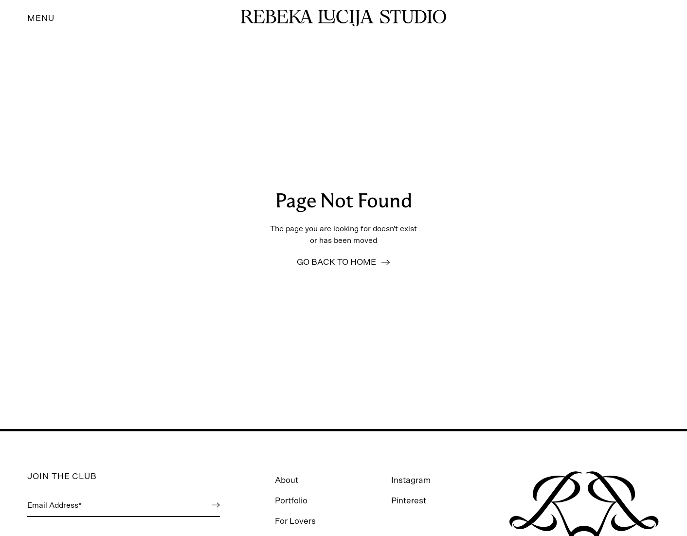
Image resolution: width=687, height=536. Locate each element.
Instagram (411, 480)
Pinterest (408, 501)
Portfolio (291, 501)
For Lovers (295, 521)
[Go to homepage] (343, 18)
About (286, 480)
